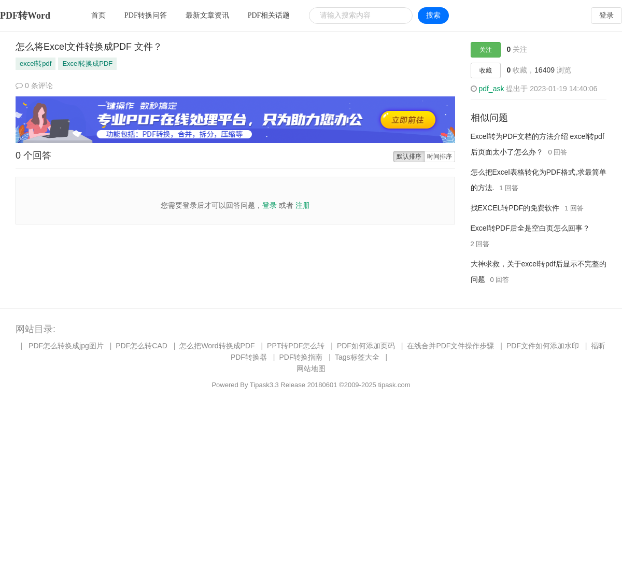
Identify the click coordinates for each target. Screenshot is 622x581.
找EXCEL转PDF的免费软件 (515, 208)
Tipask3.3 (264, 385)
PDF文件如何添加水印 (542, 346)
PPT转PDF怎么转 (295, 346)
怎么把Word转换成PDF (217, 346)
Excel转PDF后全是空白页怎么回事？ (530, 228)
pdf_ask (491, 88)
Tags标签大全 (357, 357)
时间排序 (439, 156)
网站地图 (311, 368)
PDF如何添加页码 (366, 346)
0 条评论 (34, 85)
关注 (485, 49)
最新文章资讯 (207, 15)
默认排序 (409, 156)
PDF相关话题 (269, 15)
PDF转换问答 (145, 15)
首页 (98, 15)
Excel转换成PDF (87, 63)
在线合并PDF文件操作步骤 (450, 346)
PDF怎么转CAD (141, 346)
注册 (302, 205)
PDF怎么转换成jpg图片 (66, 346)
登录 (606, 15)
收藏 (485, 70)
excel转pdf (35, 63)
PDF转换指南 (300, 357)
